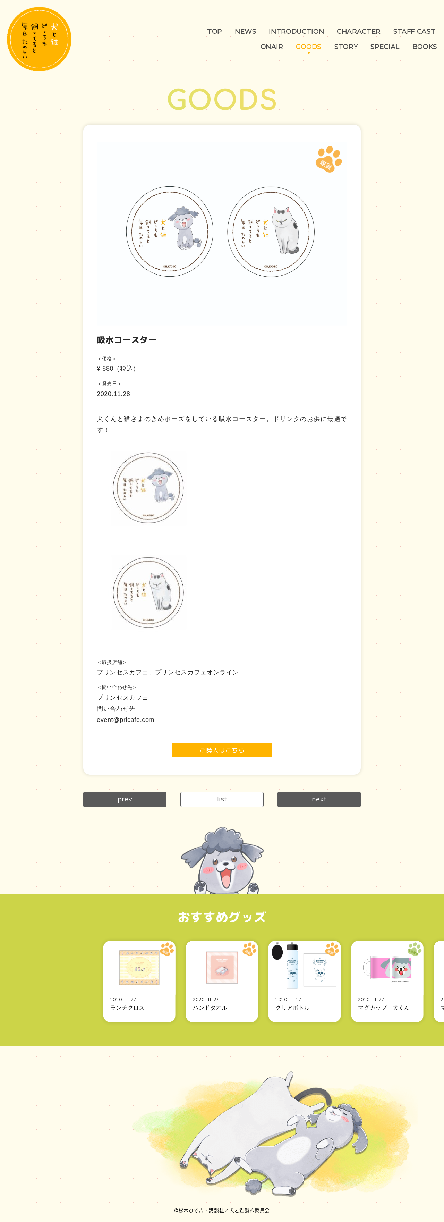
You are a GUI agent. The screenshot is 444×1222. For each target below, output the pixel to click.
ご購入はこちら (222, 750)
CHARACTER (360, 31)
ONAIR (269, 47)
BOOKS (424, 47)
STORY (345, 47)
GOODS (307, 47)
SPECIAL (384, 47)
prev (125, 799)
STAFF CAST (215, 47)
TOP (214, 31)
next (319, 799)
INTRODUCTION (297, 31)
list (222, 799)
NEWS (246, 31)
